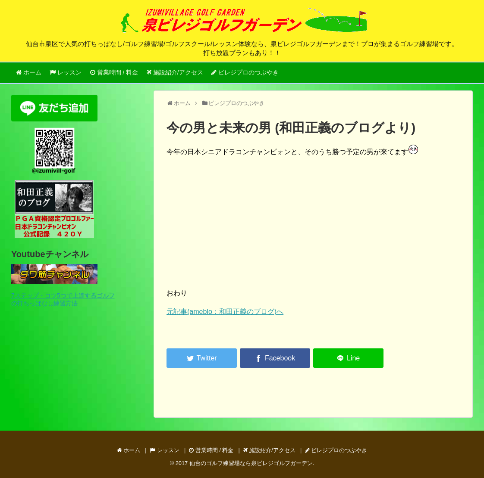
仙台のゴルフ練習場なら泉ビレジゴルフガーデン (251, 463)
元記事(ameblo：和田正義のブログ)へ (225, 311)
